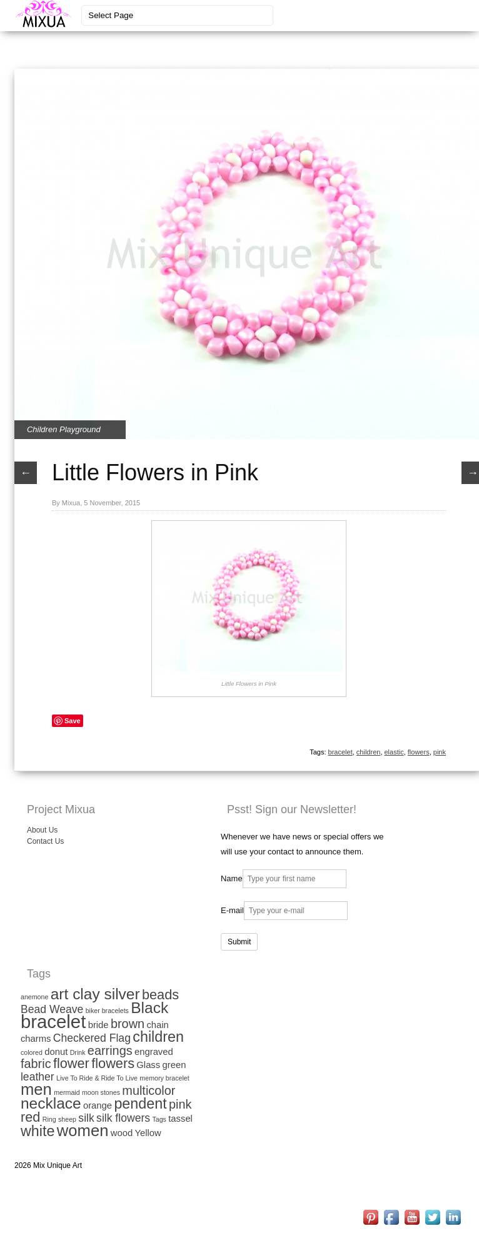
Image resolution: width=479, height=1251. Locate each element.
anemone (34, 997)
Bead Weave (52, 1009)
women (83, 1130)
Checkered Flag (92, 1038)
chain (157, 1025)
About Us (42, 830)
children (368, 752)
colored (32, 1052)
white (37, 1131)
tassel (180, 1119)
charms (36, 1039)
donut (56, 1052)
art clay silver (95, 994)
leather (37, 1077)
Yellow (147, 1133)
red (30, 1117)
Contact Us (45, 841)
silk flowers (123, 1118)
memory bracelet (164, 1078)
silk (86, 1118)
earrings (110, 1050)
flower (71, 1063)
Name (232, 878)
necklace (51, 1103)
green (174, 1065)
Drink (78, 1052)
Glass (148, 1065)
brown (127, 1024)
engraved (153, 1052)
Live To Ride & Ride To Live (97, 1078)
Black (149, 1007)
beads (160, 994)
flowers (419, 752)
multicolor (148, 1090)
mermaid (66, 1092)
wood (122, 1133)
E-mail (232, 910)
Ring (49, 1119)
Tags (159, 1119)
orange (97, 1105)
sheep (67, 1119)
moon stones (101, 1092)
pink (439, 752)
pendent (140, 1103)
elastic (394, 752)
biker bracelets (107, 1010)
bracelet (340, 752)
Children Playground (64, 429)
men (36, 1089)
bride (98, 1025)
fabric (36, 1064)
